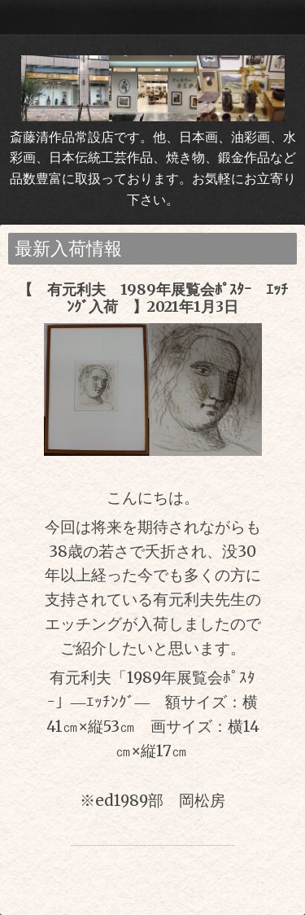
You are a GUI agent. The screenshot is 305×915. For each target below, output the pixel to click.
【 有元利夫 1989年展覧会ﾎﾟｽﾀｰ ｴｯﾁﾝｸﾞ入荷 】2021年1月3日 (153, 298)
